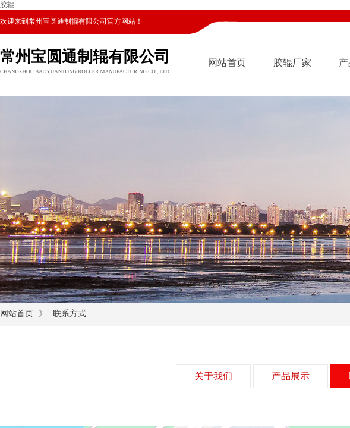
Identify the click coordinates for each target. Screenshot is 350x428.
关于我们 (213, 376)
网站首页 (227, 63)
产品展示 (291, 376)
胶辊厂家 (292, 63)
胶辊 (7, 5)
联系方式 (69, 313)
